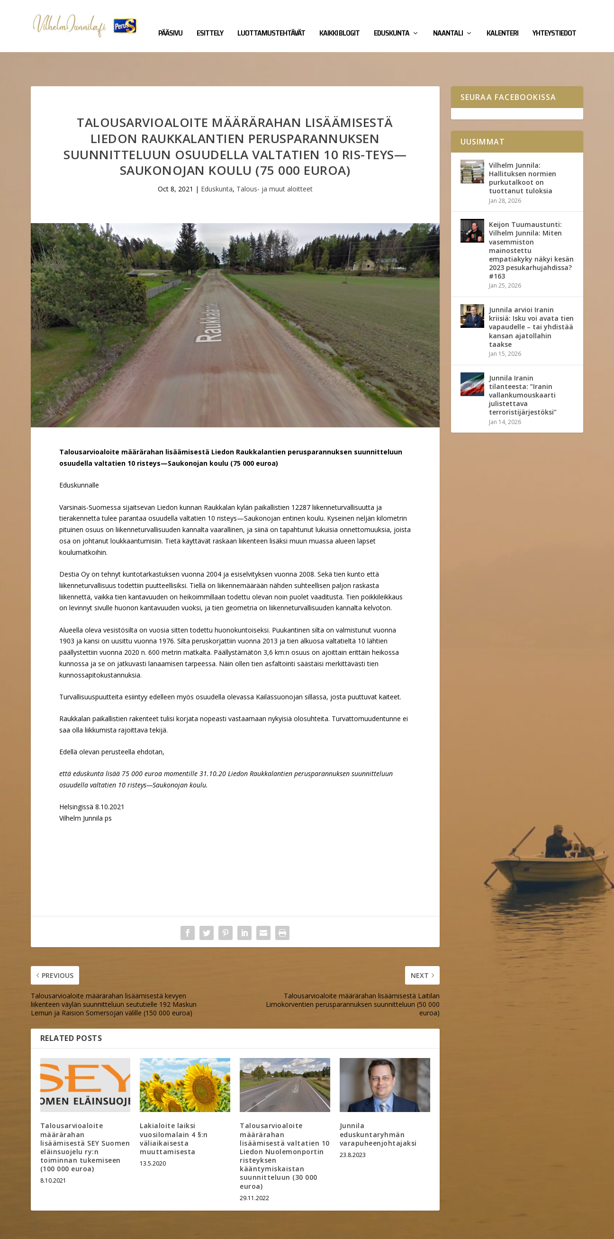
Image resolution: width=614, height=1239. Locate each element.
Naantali (448, 20)
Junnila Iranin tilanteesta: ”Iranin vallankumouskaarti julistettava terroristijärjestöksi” (523, 366)
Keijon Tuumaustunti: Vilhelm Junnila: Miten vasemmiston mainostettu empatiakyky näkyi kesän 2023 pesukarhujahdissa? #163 (531, 220)
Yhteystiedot (554, 20)
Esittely (210, 20)
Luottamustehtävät (271, 20)
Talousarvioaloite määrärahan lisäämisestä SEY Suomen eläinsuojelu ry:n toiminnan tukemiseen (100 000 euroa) (85, 1118)
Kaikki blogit (339, 20)
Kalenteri (502, 20)
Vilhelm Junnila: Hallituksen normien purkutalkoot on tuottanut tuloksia (522, 148)
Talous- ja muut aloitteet (274, 159)
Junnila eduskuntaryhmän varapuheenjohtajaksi (378, 1105)
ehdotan (150, 722)
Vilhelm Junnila (61, 1228)
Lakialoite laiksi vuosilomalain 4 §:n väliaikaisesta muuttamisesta (174, 1109)
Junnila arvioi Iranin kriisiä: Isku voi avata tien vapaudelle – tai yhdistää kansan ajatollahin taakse (531, 297)
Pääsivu (170, 20)
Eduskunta (391, 20)
